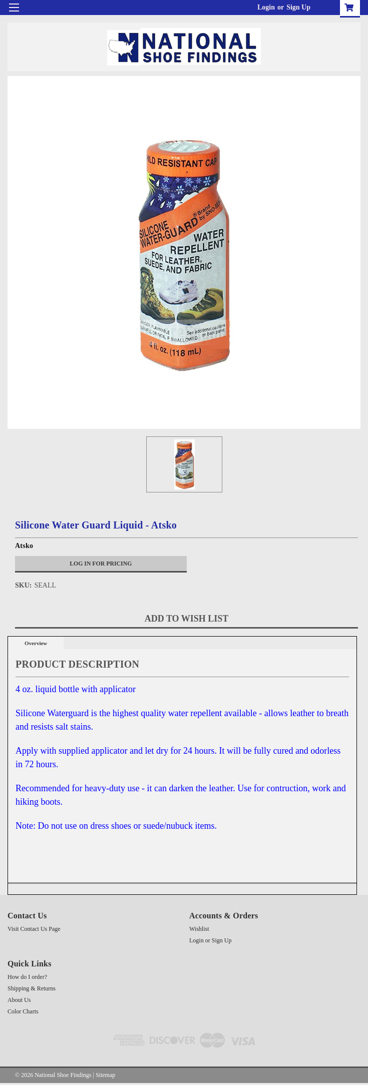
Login (266, 7)
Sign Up (298, 7)
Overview (36, 643)
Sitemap (105, 1074)
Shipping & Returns (32, 988)
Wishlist (199, 928)
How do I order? (27, 976)
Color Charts (23, 1011)
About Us (19, 999)
